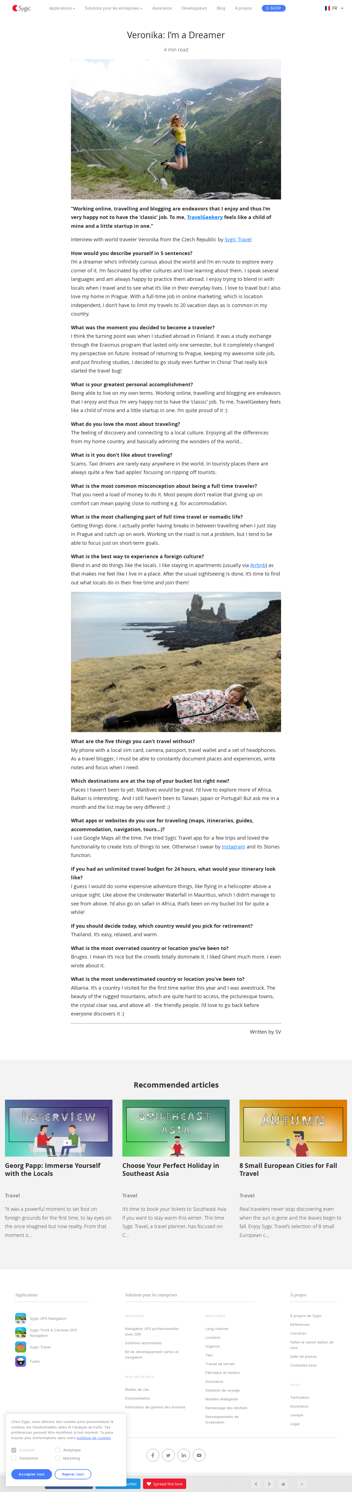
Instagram (233, 846)
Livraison (213, 1337)
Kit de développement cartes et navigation (151, 1354)
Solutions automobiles (143, 1343)
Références (300, 1324)
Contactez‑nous (303, 1365)
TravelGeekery (205, 217)
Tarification (299, 1397)
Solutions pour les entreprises (112, 8)
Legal (294, 1424)
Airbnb (258, 565)
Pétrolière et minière (222, 1372)
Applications (60, 8)
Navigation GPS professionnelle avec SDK (151, 1331)
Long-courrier (217, 1328)
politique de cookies (94, 1438)
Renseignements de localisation (222, 1419)
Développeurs (194, 8)
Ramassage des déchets (226, 1408)
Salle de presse (303, 1356)
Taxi (209, 1355)
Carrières (298, 1333)
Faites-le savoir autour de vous (312, 1345)
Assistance (162, 8)
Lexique (296, 1415)
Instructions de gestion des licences (155, 1407)
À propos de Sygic (305, 1315)
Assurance (214, 1381)
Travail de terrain (220, 1364)
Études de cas (137, 1389)
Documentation (137, 1398)
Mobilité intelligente (221, 1399)
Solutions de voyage (222, 1390)
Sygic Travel (238, 239)
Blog (221, 8)
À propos (243, 8)
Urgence (212, 1346)
